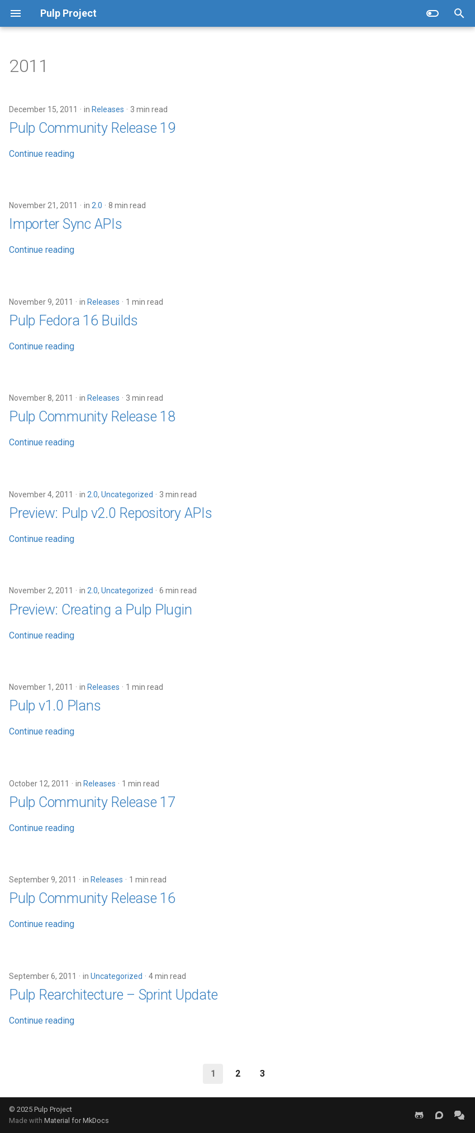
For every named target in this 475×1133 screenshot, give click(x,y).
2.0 (97, 205)
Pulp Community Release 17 (92, 802)
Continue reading (41, 153)
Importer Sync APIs (65, 224)
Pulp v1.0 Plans (55, 706)
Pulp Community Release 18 (92, 417)
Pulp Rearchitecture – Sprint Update (113, 995)
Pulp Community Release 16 (92, 898)
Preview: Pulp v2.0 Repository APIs (110, 513)
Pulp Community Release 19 (92, 128)
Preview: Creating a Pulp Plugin (100, 610)
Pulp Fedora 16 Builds (73, 321)
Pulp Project (53, 1109)
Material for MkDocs (76, 1120)
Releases (108, 109)
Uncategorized (127, 494)
